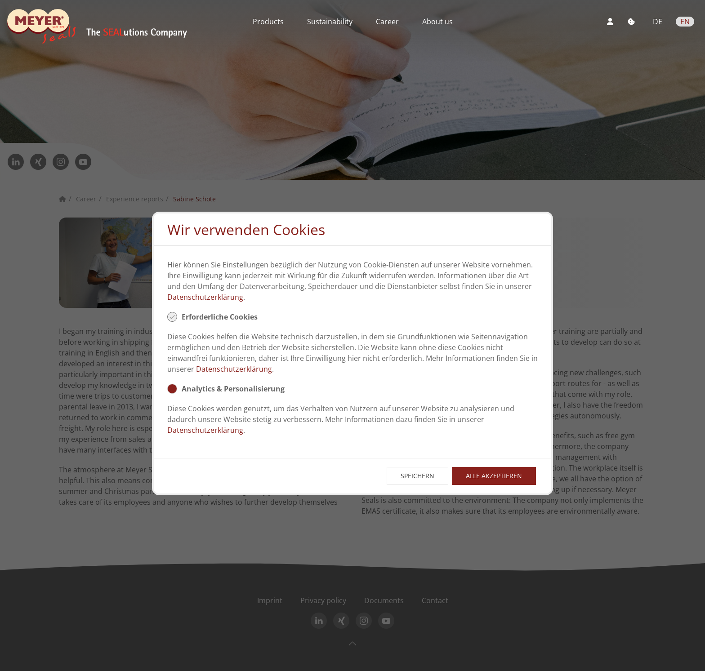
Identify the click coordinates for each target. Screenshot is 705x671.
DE (658, 22)
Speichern (417, 475)
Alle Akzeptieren (494, 475)
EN (685, 22)
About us (437, 22)
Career (387, 22)
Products (268, 22)
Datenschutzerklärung (205, 297)
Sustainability (329, 22)
